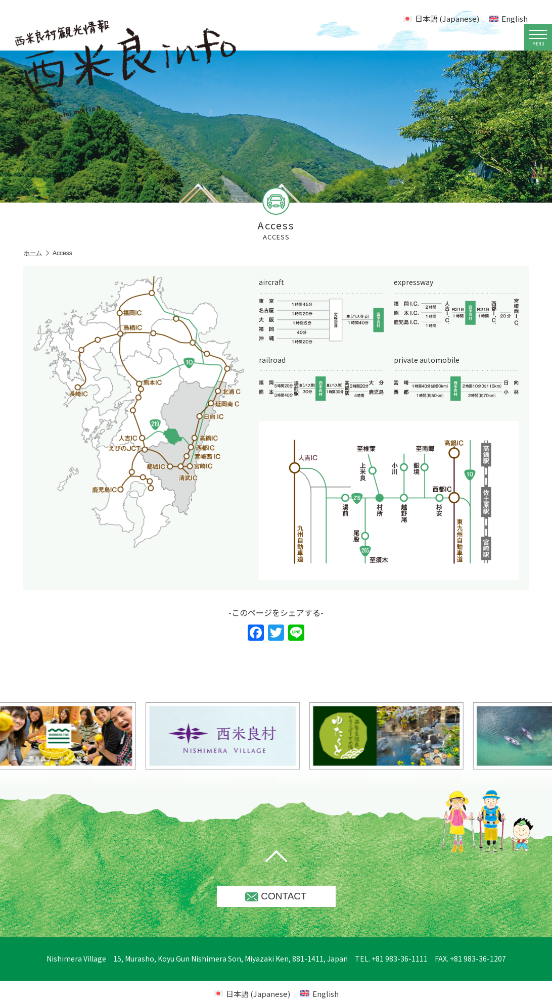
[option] (249, 736)
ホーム (36, 253)
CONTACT (275, 896)
